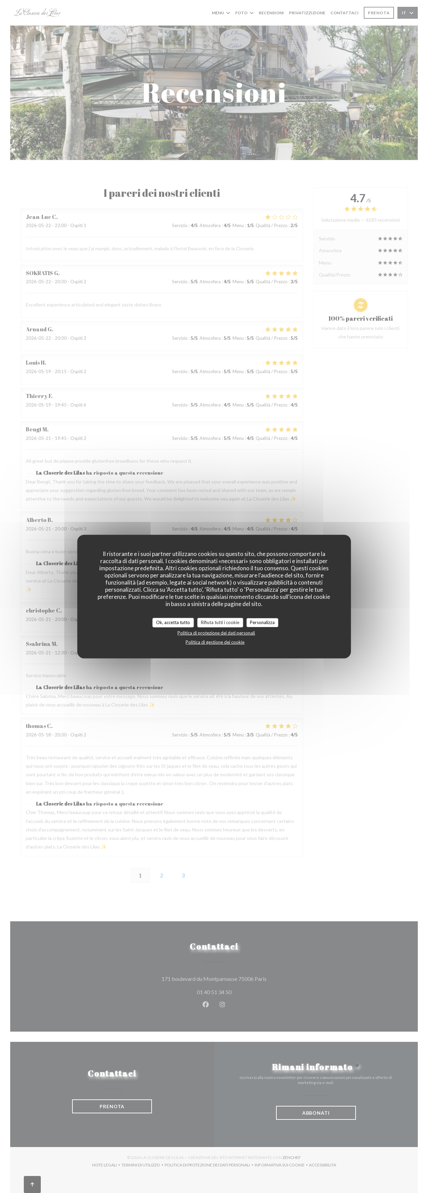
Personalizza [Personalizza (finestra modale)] (262, 622)
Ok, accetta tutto (173, 622)
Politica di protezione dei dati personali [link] (216, 632)
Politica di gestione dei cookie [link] (215, 642)
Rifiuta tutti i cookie (220, 622)
